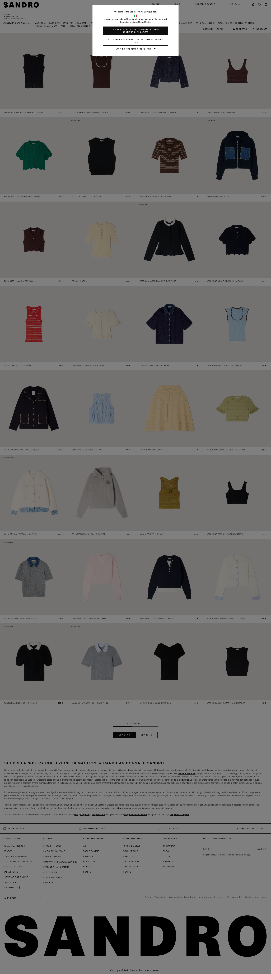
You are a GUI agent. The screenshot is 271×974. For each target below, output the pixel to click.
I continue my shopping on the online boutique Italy (135, 41)
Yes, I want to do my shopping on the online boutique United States (135, 30)
